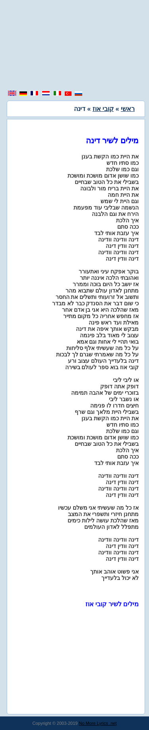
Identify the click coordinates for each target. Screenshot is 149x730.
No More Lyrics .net (98, 723)
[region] (74, 46)
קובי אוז (103, 108)
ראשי (128, 108)
